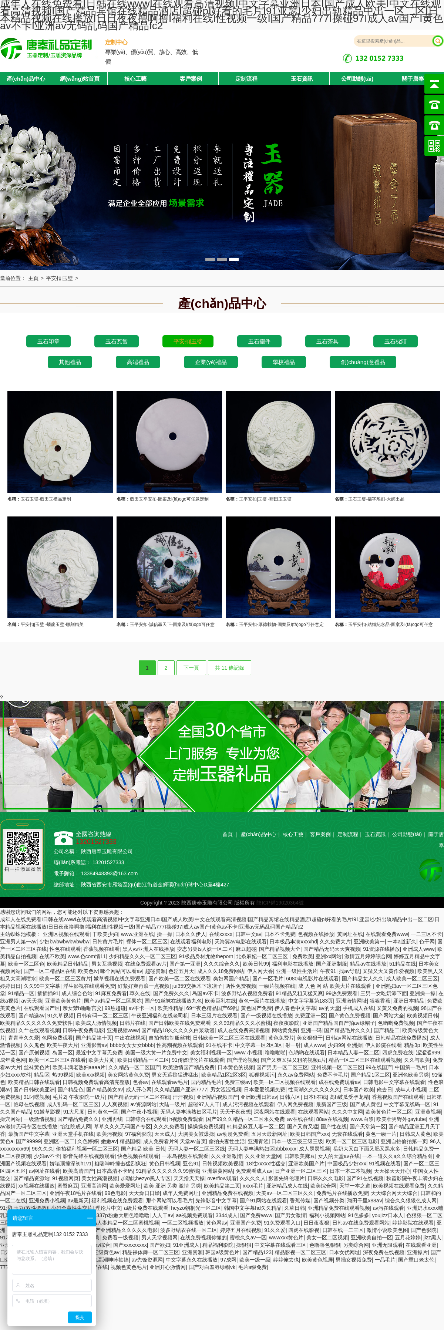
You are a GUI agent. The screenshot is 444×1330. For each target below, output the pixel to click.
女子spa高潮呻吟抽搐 (104, 1260)
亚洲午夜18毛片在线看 (76, 1193)
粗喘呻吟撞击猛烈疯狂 (120, 1163)
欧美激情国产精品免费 (189, 1067)
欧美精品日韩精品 (67, 964)
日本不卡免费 (279, 934)
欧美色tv (88, 971)
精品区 (42, 1075)
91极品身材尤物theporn (206, 956)
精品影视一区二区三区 (300, 1252)
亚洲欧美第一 (369, 942)
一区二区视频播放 (183, 1223)
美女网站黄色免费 (128, 1075)
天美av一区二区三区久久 (284, 1193)
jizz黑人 (432, 1237)
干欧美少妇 (105, 934)
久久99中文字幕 (42, 986)
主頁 (33, 278)
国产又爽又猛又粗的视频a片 (293, 1060)
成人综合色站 (76, 993)
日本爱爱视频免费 (264, 1089)
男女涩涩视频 (225, 1089)
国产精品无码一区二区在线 (139, 1097)
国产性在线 (334, 1126)
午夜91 (328, 971)
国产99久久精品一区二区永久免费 (245, 1119)
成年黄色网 (13, 1060)
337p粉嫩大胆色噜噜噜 (123, 1215)
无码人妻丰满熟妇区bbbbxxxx (262, 1149)
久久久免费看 (169, 1126)
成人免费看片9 (160, 1141)
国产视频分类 (328, 1200)
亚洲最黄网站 (217, 1171)
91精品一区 (21, 993)
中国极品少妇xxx (346, 1163)
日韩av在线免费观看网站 (361, 1223)
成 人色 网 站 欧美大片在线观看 (335, 986)
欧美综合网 (323, 1186)
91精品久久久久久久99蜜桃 (167, 1171)
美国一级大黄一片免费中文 (156, 1052)
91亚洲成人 (186, 1245)
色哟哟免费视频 (396, 1023)
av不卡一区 (142, 1008)
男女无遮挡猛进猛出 (175, 1075)
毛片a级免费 (252, 1267)
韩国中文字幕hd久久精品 (253, 1208)
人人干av (162, 1215)
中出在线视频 (130, 1038)
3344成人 (227, 1215)
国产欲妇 (159, 1245)
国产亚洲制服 (331, 964)
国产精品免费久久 (78, 1119)
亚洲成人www (418, 949)
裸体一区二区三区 (147, 942)
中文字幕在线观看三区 (280, 1245)
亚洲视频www (123, 1030)
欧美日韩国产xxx (309, 1134)
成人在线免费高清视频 (243, 1030)
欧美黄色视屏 (317, 1260)
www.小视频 (248, 1052)
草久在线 (140, 993)
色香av (141, 1082)
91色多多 (358, 1215)
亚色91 (191, 1163)
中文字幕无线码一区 (407, 1104)
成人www (314, 1045)
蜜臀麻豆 (67, 1186)
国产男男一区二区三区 (282, 1067)
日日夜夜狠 (316, 1223)
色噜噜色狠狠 (324, 1245)
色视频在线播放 (316, 934)
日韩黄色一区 (102, 1112)
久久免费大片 (335, 942)
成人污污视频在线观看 (248, 1104)
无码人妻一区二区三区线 (196, 1149)
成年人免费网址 (180, 1193)
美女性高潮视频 (99, 1178)
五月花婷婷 (408, 1237)
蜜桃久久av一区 (248, 1237)
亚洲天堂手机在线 (73, 1134)
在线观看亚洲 (421, 1245)
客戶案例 (191, 78)
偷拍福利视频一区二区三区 (87, 1149)
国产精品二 (387, 1030)
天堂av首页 (193, 1141)
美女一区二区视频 (327, 1237)
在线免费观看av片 (146, 964)
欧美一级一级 (254, 1260)
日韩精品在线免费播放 (401, 1038)
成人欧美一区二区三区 (412, 978)
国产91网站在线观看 (263, 1200)
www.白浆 (362, 1119)
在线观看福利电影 (191, 942)
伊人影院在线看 (383, 1045)
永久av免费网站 (296, 1075)
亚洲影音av (94, 1045)
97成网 (228, 1260)
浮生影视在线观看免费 (89, 986)
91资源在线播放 (381, 949)
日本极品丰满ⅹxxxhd (293, 942)
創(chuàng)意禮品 (363, 362)
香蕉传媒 (300, 1200)
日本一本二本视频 (350, 1171)
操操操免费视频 (206, 1126)
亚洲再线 (112, 1119)
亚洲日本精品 (408, 1001)
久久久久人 (253, 1178)
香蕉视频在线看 (101, 949)
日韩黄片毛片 (107, 942)
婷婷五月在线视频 (241, 1230)
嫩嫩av (109, 1141)
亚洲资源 (192, 1252)
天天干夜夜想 (235, 1112)
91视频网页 (65, 1178)
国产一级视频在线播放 (266, 1015)
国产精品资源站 (31, 1178)
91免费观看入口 (282, 1223)
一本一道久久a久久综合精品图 (397, 1156)
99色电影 (115, 1193)
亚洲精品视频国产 (217, 1097)
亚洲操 (354, 1045)
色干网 (427, 942)
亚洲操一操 (422, 993)
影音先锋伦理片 (286, 1178)
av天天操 (31, 1001)
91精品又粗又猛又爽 (299, 993)
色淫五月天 (181, 971)
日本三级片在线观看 (214, 1015)
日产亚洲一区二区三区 (301, 1171)
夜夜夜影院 (286, 1023)
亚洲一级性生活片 (296, 971)
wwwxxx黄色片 (286, 1237)
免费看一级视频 (120, 1237)
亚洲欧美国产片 (306, 1163)
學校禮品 (284, 362)
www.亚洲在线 (137, 934)
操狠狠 (244, 1245)
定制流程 (246, 78)
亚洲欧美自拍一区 (371, 1237)
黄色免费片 (281, 1038)
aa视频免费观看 (194, 1215)
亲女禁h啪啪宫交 (82, 1008)
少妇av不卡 (47, 1156)
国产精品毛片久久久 (347, 1030)
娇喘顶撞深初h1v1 (71, 1163)
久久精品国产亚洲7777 (180, 1089)
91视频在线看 (385, 1163)
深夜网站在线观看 (274, 1112)
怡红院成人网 (75, 1126)
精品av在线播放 (368, 964)
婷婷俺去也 (286, 1260)
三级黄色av (106, 1252)
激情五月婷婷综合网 (367, 956)
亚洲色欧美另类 (411, 1075)
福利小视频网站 (327, 1215)
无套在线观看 (347, 1134)
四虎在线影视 (303, 1230)
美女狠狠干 (310, 1038)
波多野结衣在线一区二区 (188, 1230)
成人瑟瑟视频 (314, 1149)
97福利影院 (138, 1134)
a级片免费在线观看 (146, 1208)
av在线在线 (300, 1119)
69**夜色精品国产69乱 (212, 1008)
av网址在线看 (44, 1171)
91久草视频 (60, 1015)
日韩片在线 (132, 1023)
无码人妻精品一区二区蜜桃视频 (123, 1223)
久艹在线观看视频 (39, 1030)
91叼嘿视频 (37, 1097)
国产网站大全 (388, 1015)
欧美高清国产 (78, 1171)
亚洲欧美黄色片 (63, 1001)
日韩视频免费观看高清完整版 (96, 1082)
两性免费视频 (240, 986)
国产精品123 (257, 1252)
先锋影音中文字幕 (216, 1200)
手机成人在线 (358, 1008)
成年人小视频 (410, 1089)
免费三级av (238, 1082)
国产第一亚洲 (185, 964)
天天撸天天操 (189, 1178)
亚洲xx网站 (329, 956)
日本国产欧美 (358, 1089)
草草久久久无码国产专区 (122, 1126)
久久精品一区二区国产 (134, 1067)
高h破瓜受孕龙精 (349, 1097)
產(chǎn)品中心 (258, 834)
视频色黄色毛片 (129, 1267)
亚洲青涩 (258, 1141)
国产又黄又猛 (302, 1126)
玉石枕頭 (395, 341)
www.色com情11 (87, 956)
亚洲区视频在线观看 (66, 934)
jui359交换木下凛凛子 (197, 986)
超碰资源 (155, 971)
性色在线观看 (65, 949)
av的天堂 (329, 1008)
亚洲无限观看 (387, 1245)
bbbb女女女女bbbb (132, 1045)
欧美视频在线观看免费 (399, 1186)
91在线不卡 (219, 1045)
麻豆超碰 (246, 949)
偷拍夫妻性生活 (227, 1141)
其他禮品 (70, 362)
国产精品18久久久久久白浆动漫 (178, 1030)
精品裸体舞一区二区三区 (150, 1252)
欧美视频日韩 (422, 1015)
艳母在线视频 (28, 1104)
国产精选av (31, 1015)
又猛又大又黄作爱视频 (388, 971)
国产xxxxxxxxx (130, 1245)
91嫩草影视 (47, 1112)
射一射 (293, 1045)
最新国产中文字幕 (29, 1134)
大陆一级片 (172, 1104)
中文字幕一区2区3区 (258, 1045)
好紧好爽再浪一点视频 (143, 986)
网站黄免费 (285, 1030)
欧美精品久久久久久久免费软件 (36, 1023)
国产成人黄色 (365, 1104)
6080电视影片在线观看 (312, 978)
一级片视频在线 (277, 986)
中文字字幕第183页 (310, 1001)
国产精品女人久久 (362, 978)
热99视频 (63, 1075)
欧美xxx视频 (90, 1075)
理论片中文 (108, 1208)
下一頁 (191, 668)
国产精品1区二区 (370, 1075)
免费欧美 (302, 956)
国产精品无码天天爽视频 (331, 949)
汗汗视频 (183, 1097)
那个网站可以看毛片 (169, 1200)
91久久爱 (275, 1230)
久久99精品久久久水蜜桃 (242, 1023)
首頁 (227, 834)
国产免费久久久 (171, 993)
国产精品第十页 (94, 1038)
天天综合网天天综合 (394, 1193)
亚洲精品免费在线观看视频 (339, 1208)
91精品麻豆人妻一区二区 (255, 1126)
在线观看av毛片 (169, 1082)
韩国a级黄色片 (222, 1252)
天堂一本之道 (354, 1186)
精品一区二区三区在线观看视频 (365, 1060)
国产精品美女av (104, 1089)
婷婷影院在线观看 (413, 1223)
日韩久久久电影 (325, 1178)
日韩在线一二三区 (343, 1230)
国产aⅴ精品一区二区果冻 (113, 1001)
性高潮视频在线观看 (180, 1045)
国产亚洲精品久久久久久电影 (124, 1230)
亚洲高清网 (94, 1186)
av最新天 (78, 1200)
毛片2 (59, 1097)
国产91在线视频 (364, 1178)
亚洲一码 (311, 1030)
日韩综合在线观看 (145, 1119)
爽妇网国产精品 (231, 978)
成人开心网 (139, 1089)
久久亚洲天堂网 (263, 1156)
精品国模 (130, 1141)
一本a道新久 (401, 942)
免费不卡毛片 (332, 1075)
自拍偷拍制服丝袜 (169, 1038)
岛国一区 (62, 1052)
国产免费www (256, 1215)
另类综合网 (356, 1245)
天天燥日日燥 (144, 1193)
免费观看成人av (254, 1171)
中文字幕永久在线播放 (192, 1260)
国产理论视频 (242, 1060)
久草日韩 (294, 1208)
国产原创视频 (34, 1052)
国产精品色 (71, 1089)
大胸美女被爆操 (196, 1134)
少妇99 (336, 1045)
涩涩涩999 (428, 1052)
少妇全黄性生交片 (71, 1208)
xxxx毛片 (253, 1186)
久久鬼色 (34, 1045)
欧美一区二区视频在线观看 (284, 1082)
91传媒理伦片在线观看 (198, 1060)
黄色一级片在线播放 (262, 1001)
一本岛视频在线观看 (185, 1156)
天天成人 (164, 1134)
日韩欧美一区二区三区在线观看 (229, 1038)
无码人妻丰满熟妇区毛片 (188, 1112)
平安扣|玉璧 (59, 278)
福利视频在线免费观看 (117, 1200)
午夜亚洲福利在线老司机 (159, 1015)
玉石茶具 (327, 341)
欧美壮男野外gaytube (401, 1119)
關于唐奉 (413, 78)
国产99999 (28, 1141)
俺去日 (384, 1089)
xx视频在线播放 (36, 1186)
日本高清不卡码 (115, 1171)
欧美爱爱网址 (125, 1186)
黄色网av (216, 1223)
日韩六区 (290, 1097)
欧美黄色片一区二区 (389, 1112)
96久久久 (42, 1149)
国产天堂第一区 (368, 1126)
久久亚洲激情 (226, 1156)
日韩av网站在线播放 (349, 1038)
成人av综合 (97, 1245)
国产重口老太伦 (416, 1260)
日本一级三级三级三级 (297, 1141)
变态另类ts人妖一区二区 (205, 949)
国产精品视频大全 (279, 949)
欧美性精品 (171, 1008)
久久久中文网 (347, 1112)
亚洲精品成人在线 (287, 1186)
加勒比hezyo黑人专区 (146, 1178)
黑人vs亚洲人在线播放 (148, 949)
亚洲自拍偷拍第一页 (404, 1141)
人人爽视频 (115, 1104)
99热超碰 (115, 1008)
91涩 (5, 1208)
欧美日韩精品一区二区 (143, 1060)
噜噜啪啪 (275, 1052)
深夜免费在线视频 (383, 1252)
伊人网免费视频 (295, 1104)
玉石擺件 (259, 341)
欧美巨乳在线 (220, 1001)
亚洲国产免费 (245, 1223)
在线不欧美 (52, 956)
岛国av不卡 (205, 993)
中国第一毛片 (410, 1067)
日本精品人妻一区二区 (353, 1052)
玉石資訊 (302, 78)
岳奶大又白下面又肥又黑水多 (366, 1149)
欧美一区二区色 (26, 964)
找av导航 (349, 971)
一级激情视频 (39, 1119)
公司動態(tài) (357, 78)
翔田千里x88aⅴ (364, 1200)
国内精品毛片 (206, 1082)
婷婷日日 (10, 986)
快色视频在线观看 (138, 1156)
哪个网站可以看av (121, 971)
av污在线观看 (388, 1208)
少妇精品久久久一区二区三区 (142, 956)
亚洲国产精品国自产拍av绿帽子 (338, 1023)
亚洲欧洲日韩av (258, 1097)
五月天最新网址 (269, 1134)
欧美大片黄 (101, 1060)
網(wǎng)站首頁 (80, 78)
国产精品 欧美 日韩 (143, 1149)
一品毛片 (385, 1260)
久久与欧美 (417, 1060)
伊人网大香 (260, 971)
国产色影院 (424, 1230)
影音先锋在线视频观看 (89, 1156)
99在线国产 (379, 1067)
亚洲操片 (417, 1252)
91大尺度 (74, 1112)
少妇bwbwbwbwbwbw (64, 942)
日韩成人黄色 (415, 1134)
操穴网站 (10, 1119)
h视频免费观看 (186, 1119)
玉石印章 (48, 341)
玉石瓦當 (116, 341)
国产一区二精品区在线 (49, 971)
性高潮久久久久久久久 (314, 1089)
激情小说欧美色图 (387, 1230)
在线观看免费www (387, 934)
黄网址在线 (350, 934)
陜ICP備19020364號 (280, 903)
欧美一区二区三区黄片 (65, 978)
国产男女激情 (290, 1215)
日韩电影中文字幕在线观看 (394, 1082)
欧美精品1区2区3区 (223, 1075)
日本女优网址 (344, 1252)
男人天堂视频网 (159, 1237)
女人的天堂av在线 (339, 1156)
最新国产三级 (331, 1104)
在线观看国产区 (42, 1008)
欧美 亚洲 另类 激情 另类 (172, 1186)
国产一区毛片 (267, 978)
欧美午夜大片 (62, 1045)
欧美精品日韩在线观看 (34, 1082)
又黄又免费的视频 (397, 1008)
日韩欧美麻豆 (299, 1156)
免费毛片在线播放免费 (342, 1193)
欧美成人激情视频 (96, 1023)
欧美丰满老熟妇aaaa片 (79, 1067)
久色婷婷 (87, 1141)
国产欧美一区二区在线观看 (179, 978)
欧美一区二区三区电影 (352, 1141)
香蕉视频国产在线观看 (398, 1097)
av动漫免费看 (232, 1134)
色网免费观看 (57, 1038)
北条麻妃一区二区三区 (262, 956)
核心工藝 (135, 78)
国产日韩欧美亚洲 (34, 1089)
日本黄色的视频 (236, 1067)
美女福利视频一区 (211, 1052)
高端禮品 (138, 362)
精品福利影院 (217, 1245)
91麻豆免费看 (111, 993)
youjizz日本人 (387, 1215)
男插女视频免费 (354, 1260)
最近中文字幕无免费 (99, 1052)
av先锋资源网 (147, 1260)
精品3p (412, 1045)
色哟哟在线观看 (307, 1052)
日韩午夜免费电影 (83, 1030)
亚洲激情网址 (351, 1001)
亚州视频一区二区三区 (337, 1067)
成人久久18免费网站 (221, 971)
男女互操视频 (106, 964)
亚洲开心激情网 (167, 1267)
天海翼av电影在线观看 (241, 942)
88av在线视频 (332, 1119)
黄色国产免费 (256, 1008)
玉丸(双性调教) (31, 1208)
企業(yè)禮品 (211, 362)
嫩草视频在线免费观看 (119, 978)
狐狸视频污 (262, 1075)
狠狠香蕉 (380, 1001)
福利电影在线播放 (292, 964)
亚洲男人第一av (18, 942)
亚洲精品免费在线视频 (227, 1193)
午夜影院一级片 (87, 1097)
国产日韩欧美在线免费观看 (179, 1023)
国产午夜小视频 (139, 1112)
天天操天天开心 (392, 1171)
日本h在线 (315, 1097)
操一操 (164, 934)
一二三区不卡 (426, 934)
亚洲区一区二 (59, 1141)
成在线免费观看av (339, 1082)
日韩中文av (248, 934)
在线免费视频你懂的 (203, 1237)
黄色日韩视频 (164, 1163)
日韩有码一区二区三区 (102, 1015)
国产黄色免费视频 (349, 1015)
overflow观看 (222, 1178)
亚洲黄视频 (428, 1112)
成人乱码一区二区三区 (73, 1104)
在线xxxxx (220, 934)
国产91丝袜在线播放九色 (173, 1001)
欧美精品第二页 (222, 1186)
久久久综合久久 (222, 964)
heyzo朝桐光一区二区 (196, 1208)
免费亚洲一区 (310, 1015)
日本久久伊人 (190, 934)
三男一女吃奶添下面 (383, 993)
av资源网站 (143, 1104)
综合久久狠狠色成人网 (411, 1200)
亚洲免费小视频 (47, 1200)
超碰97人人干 (204, 1104)
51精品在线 (402, 964)
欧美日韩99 (256, 964)
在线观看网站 (313, 1112)
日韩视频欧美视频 (222, 1163)
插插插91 (48, 993)
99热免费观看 (341, 993)
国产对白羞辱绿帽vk (212, 1267)
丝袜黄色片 (37, 1067)
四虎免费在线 (397, 1052)
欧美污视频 (109, 1134)
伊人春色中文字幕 (295, 1008)
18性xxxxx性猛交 (266, 1163)
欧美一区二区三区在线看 (57, 1060)
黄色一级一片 (381, 1134)
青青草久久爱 (23, 1038)
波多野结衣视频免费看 (247, 993)
